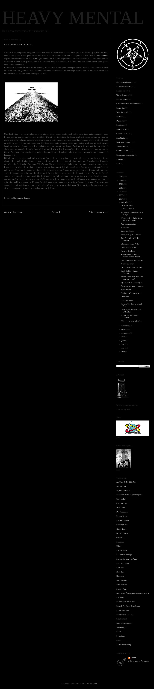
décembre (125, 202)
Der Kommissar (122, 512)
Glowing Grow (121, 525)
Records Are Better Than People (128, 606)
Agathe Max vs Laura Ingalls (131, 283)
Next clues (120, 572)
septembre (125, 333)
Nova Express (121, 580)
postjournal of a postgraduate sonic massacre (132, 593)
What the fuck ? (122, 112)
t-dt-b (118, 640)
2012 (121, 180)
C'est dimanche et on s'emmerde (128, 104)
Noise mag (120, 576)
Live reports (120, 91)
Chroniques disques (21, 198)
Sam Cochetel (121, 619)
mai (123, 348)
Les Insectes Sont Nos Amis (126, 559)
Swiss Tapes (120, 636)
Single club (120, 108)
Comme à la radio (122, 151)
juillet (123, 341)
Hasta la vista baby (128, 251)
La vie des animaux (123, 87)
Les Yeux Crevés (122, 563)
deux (98, 52)
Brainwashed (121, 499)
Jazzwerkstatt (126, 290)
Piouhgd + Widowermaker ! (131, 293)
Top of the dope (122, 95)
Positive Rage (121, 589)
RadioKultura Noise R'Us (125, 602)
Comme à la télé (122, 134)
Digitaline (120, 121)
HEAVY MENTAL (73, 17)
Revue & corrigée (122, 610)
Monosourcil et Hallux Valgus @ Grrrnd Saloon (132, 219)
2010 (121, 188)
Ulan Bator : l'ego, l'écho (130, 244)
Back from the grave (123, 142)
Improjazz (120, 542)
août (123, 337)
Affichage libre (122, 146)
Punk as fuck (121, 129)
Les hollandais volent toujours (132, 260)
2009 (121, 192)
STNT (118, 632)
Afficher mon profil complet (138, 661)
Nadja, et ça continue (128, 224)
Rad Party (120, 597)
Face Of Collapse (122, 520)
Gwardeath (120, 538)
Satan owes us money (124, 623)
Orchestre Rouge (127, 205)
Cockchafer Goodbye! (98, 55)
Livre (118, 164)
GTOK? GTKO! (122, 533)
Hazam (134, 658)
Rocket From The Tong (124, 615)
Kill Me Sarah (121, 550)
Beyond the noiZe (122, 490)
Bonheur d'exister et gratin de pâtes (129, 495)
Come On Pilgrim (127, 231)
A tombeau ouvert (127, 264)
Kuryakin (34, 58)
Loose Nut (120, 568)
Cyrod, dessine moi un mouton (132, 286)
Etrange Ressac (122, 516)
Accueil (56, 211)
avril (123, 352)
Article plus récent (13, 211)
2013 (121, 177)
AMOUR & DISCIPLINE (125, 482)
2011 (121, 184)
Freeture (119, 117)
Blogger (93, 683)
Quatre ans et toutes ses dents (131, 268)
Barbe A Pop (121, 486)
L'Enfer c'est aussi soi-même (131, 321)
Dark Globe (120, 508)
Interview (119, 159)
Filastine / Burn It (127, 209)
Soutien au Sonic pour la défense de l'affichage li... (131, 256)
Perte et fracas (121, 585)
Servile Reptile (121, 627)
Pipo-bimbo (120, 138)
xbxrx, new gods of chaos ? (131, 235)
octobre (124, 329)
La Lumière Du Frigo (124, 555)
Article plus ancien (98, 211)
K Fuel (119, 546)
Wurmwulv (125, 227)
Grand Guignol (121, 529)
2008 (121, 195)
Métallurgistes (121, 99)
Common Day (121, 503)
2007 (121, 199)
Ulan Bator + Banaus (128, 247)
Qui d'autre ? (125, 297)
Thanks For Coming (123, 645)
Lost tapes (120, 125)
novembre (125, 326)
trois (105, 52)
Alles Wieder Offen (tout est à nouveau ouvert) (132, 278)
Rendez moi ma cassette (125, 155)
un (94, 52)
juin (123, 344)
